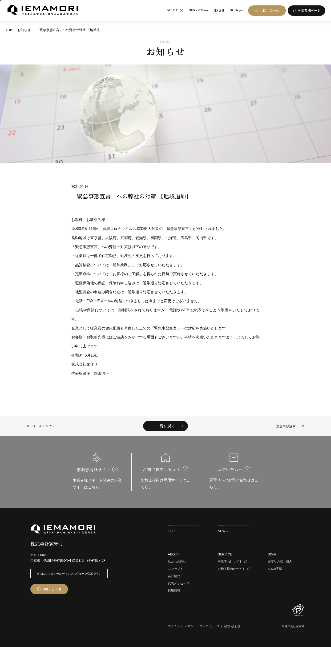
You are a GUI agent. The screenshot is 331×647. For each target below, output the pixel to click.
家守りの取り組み (280, 561)
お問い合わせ (231, 626)
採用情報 (174, 590)
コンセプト (175, 569)
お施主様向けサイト (231, 569)
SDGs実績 (275, 569)
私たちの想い (177, 561)
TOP (171, 531)
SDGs (272, 554)
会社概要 (174, 576)
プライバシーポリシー (182, 626)
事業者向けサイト (230, 561)
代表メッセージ (178, 583)
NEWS (218, 10)
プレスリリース (210, 626)
